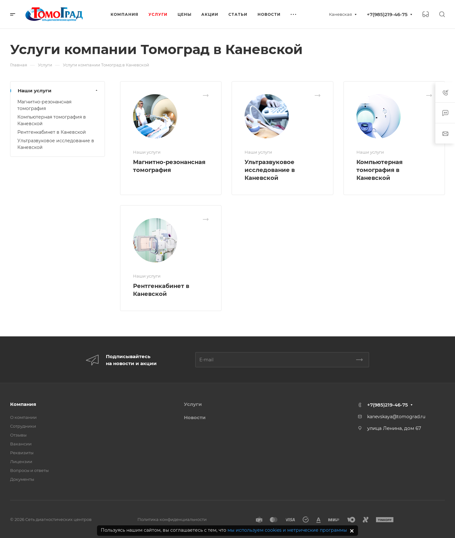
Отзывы (18, 434)
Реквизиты (21, 452)
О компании (23, 417)
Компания (23, 404)
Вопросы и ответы (29, 470)
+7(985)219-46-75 (387, 14)
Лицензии (21, 461)
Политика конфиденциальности (172, 519)
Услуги (193, 404)
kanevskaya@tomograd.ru (396, 416)
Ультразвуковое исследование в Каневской (270, 170)
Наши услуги (58, 91)
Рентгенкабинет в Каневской (51, 132)
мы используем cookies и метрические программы (287, 530)
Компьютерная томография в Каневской (379, 170)
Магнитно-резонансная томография (44, 105)
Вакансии (21, 443)
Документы (22, 479)
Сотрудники (23, 426)
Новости (195, 417)
